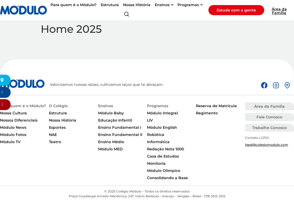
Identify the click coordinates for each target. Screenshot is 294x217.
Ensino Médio (111, 141)
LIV (150, 120)
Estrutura (58, 113)
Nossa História (62, 120)
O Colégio (58, 105)
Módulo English (162, 127)
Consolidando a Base (167, 177)
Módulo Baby (111, 113)
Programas (157, 105)
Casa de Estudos (163, 156)
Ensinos (105, 105)
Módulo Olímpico (163, 170)
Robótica (155, 134)
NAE (53, 134)
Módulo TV (10, 141)
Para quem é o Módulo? (23, 105)
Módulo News (13, 127)
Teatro (55, 141)
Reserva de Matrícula (216, 105)
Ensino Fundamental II (120, 134)
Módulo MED (110, 149)
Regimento (207, 113)
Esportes (57, 127)
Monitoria (156, 163)
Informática (158, 141)
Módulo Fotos (13, 134)
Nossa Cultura (13, 113)
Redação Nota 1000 (165, 149)
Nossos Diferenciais (18, 120)
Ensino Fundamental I (119, 127)
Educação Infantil (115, 120)
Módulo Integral (162, 113)
